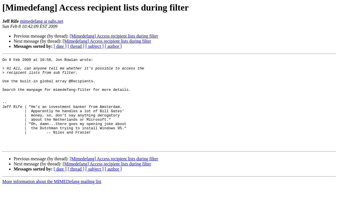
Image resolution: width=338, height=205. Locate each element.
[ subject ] (94, 46)
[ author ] (113, 46)
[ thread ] (76, 46)
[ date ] (60, 46)
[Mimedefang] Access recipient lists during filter (114, 36)
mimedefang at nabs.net (41, 21)
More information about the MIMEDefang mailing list (51, 199)
